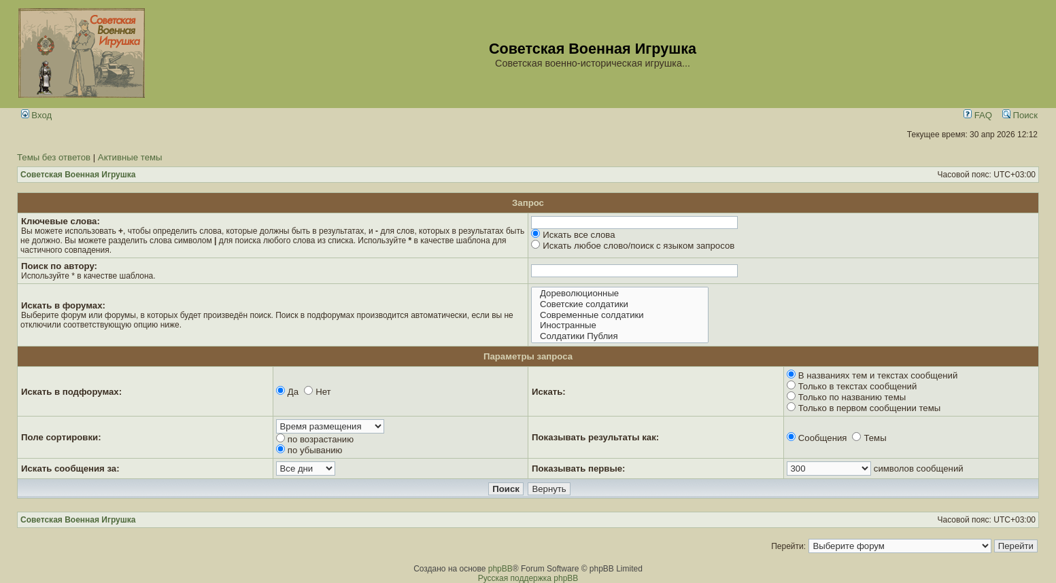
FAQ (978, 115)
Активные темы (130, 157)
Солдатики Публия (619, 336)
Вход (36, 115)
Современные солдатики (619, 315)
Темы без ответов (53, 157)
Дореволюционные (619, 293)
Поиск (1020, 115)
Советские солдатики (619, 304)
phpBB (500, 568)
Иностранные (619, 325)
